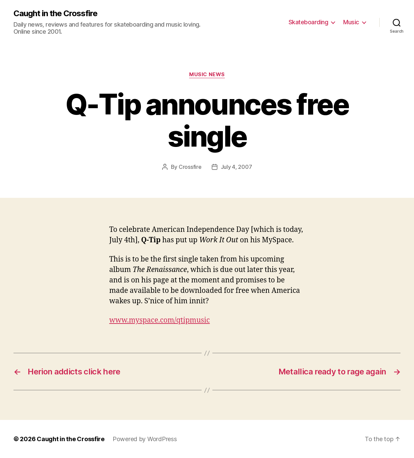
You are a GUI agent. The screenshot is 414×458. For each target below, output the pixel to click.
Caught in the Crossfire (55, 13)
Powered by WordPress (145, 438)
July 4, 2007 (236, 166)
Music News (207, 74)
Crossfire (190, 166)
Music (351, 22)
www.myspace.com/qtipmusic (159, 320)
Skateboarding (308, 22)
